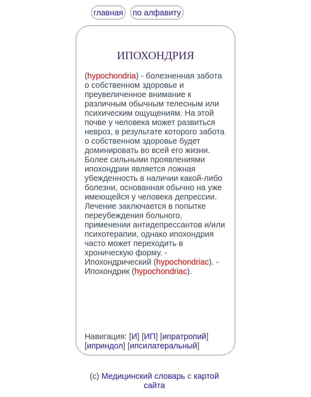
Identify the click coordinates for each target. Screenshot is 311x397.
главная (108, 12)
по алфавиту (157, 12)
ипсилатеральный (164, 345)
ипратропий (184, 336)
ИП (150, 336)
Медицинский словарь (143, 376)
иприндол (105, 345)
